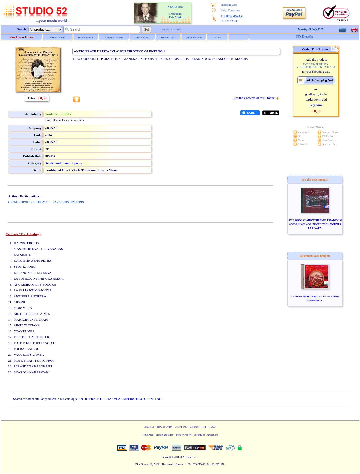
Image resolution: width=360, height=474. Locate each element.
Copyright (166, 457)
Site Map (194, 426)
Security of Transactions (206, 434)
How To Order (164, 426)
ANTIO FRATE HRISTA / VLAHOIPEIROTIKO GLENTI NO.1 (121, 399)
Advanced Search (171, 29)
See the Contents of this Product (255, 98)
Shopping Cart (229, 4)
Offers (217, 37)
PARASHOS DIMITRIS (68, 202)
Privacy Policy (183, 434)
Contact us (234, 10)
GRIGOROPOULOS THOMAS (29, 202)
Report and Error (164, 434)
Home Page (147, 434)
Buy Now (316, 105)
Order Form (181, 426)
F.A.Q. (213, 426)
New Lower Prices (21, 37)
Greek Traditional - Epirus (63, 163)
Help (223, 10)
